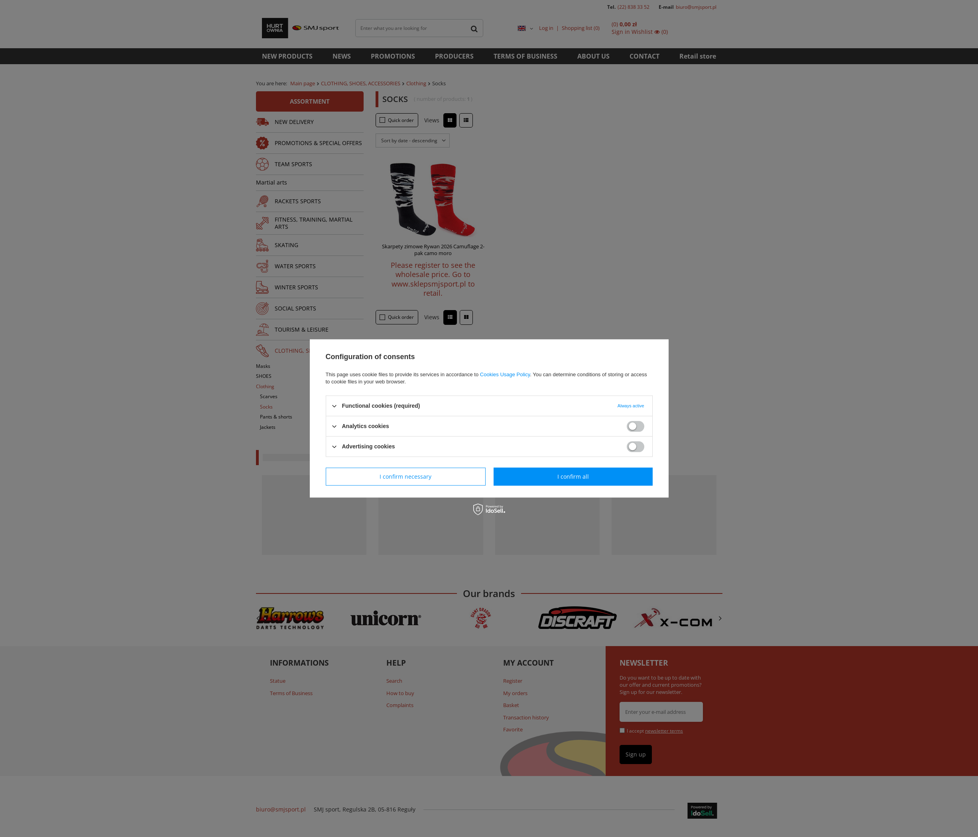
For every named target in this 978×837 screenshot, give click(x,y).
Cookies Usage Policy (505, 374)
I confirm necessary (405, 476)
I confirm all (573, 476)
